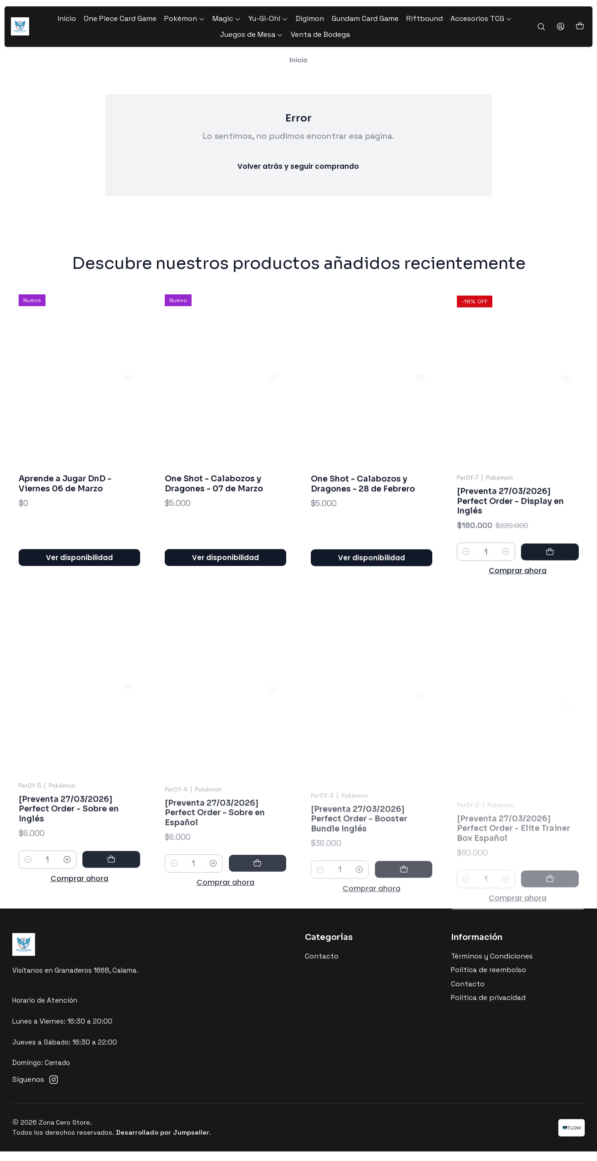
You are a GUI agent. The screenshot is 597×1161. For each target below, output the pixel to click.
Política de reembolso (488, 979)
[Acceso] (561, 27)
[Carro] (580, 26)
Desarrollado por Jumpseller (162, 1141)
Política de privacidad (488, 1006)
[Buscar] (542, 27)
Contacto (322, 965)
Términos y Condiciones (492, 965)
